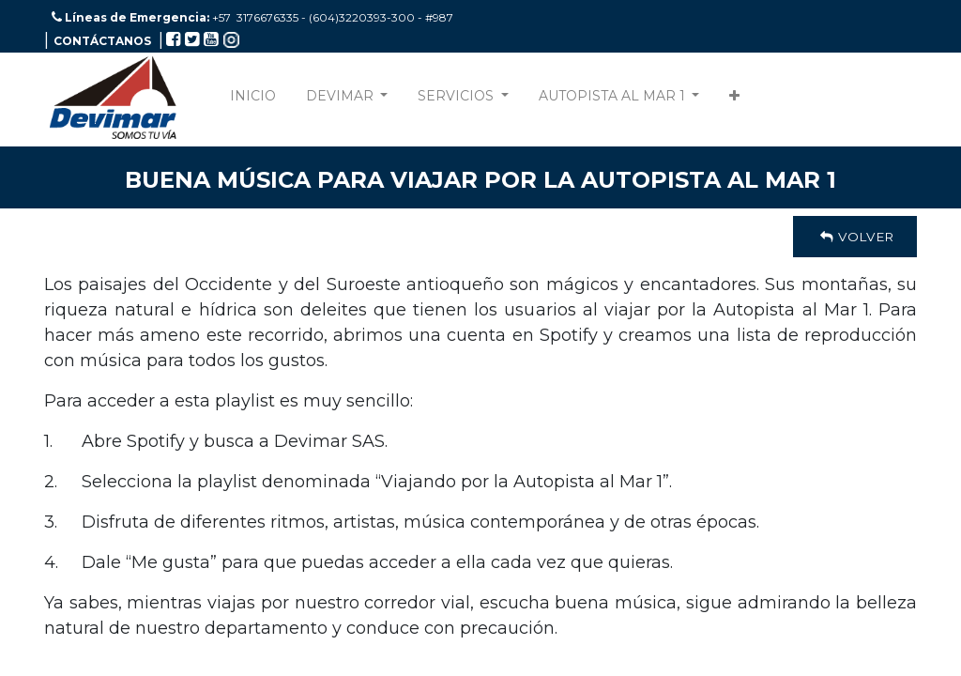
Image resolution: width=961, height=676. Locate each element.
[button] (734, 100)
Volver (855, 236)
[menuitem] (253, 100)
